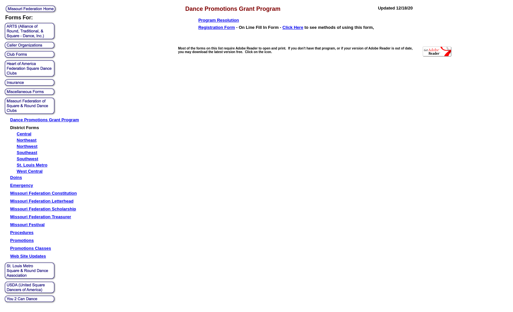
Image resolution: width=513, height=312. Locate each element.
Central (24, 133)
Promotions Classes (30, 248)
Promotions (22, 240)
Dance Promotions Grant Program (44, 119)
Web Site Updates (28, 256)
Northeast (27, 140)
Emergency (21, 185)
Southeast (27, 152)
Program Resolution (218, 20)
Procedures (22, 232)
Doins (16, 177)
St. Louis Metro (32, 165)
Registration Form (216, 27)
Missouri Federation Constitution (43, 193)
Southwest (27, 158)
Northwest (27, 146)
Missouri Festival (27, 224)
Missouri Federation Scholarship (43, 208)
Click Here (292, 27)
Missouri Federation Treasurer (40, 216)
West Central (30, 171)
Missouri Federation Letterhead (42, 201)
